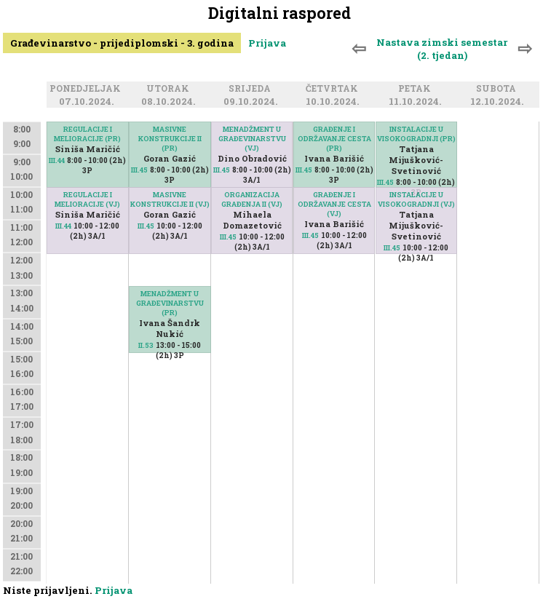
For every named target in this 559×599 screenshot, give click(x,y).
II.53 (146, 345)
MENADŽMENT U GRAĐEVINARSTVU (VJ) (252, 138)
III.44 (57, 160)
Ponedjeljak (87, 89)
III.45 (139, 170)
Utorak (170, 89)
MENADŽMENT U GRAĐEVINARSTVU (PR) (170, 303)
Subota (498, 89)
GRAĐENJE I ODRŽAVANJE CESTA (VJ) (334, 204)
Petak (416, 89)
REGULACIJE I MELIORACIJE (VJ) (87, 199)
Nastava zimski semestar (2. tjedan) (441, 49)
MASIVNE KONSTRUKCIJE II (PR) (170, 138)
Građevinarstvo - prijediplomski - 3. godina (122, 42)
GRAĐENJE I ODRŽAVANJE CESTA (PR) (334, 138)
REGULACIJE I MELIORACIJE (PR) (87, 133)
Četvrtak (334, 89)
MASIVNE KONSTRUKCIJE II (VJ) (170, 199)
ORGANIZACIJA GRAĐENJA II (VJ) (251, 199)
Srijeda (252, 89)
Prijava (267, 42)
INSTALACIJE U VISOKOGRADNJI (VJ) (416, 199)
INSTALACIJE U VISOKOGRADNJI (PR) (416, 133)
